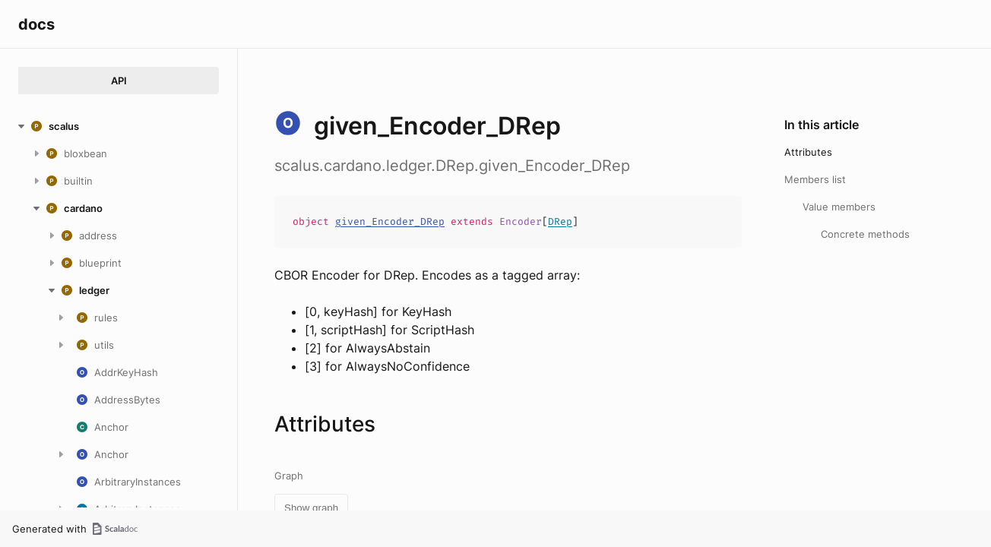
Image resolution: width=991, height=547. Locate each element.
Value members (839, 207)
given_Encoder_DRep (390, 221)
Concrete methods (865, 234)
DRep (560, 221)
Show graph (311, 508)
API (119, 80)
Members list (815, 179)
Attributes (808, 152)
